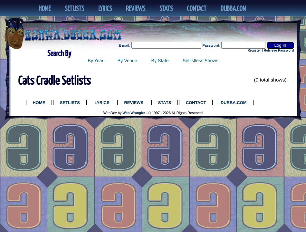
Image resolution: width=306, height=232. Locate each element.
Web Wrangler (134, 113)
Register (254, 50)
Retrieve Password (279, 50)
